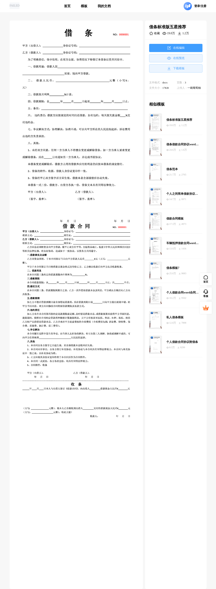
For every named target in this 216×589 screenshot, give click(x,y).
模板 (84, 6)
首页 (67, 6)
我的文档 (104, 6)
